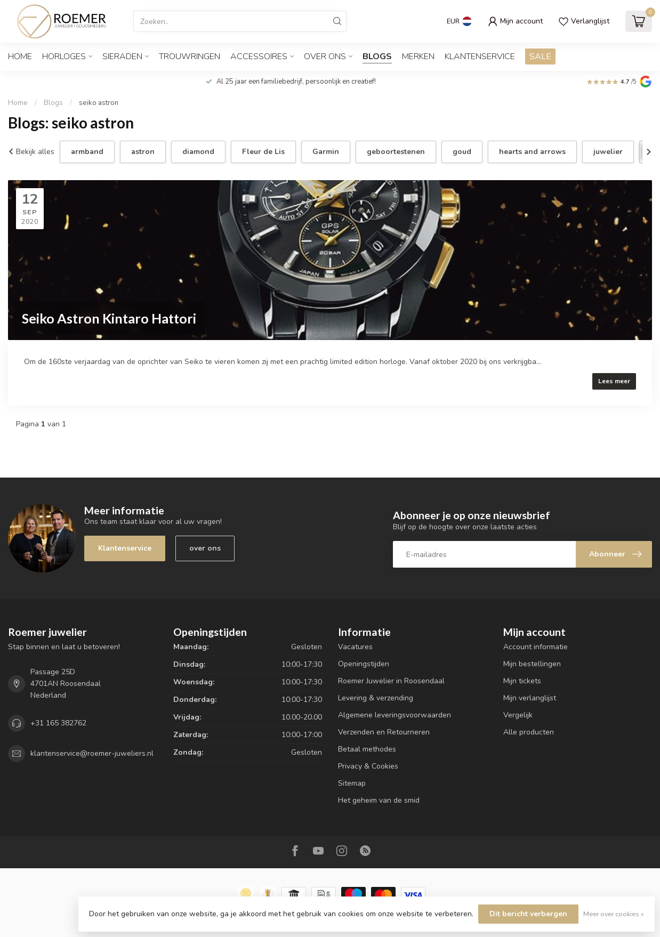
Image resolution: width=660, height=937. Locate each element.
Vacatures (355, 647)
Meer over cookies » (613, 913)
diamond (198, 152)
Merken (418, 56)
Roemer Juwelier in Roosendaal (391, 681)
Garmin (325, 152)
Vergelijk (518, 715)
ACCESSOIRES (258, 56)
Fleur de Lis (263, 152)
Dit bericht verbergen (528, 914)
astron (143, 152)
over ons (205, 548)
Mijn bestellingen (532, 664)
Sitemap (352, 783)
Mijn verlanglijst (529, 698)
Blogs (377, 56)
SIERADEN (122, 56)
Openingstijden (363, 664)
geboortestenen (396, 152)
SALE (540, 56)
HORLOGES (64, 56)
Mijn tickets (522, 681)
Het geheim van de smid (379, 800)
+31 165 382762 (58, 723)
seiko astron (98, 103)
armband (87, 152)
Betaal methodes (367, 749)
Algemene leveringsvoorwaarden (394, 715)
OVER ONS (325, 56)
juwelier (608, 152)
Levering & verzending (375, 698)
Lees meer (614, 381)
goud (462, 152)
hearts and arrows (532, 152)
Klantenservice (480, 56)
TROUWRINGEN (189, 56)
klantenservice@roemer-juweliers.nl (92, 753)
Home (20, 56)
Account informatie (535, 647)
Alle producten (528, 732)
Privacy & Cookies (368, 766)
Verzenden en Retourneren (384, 732)
